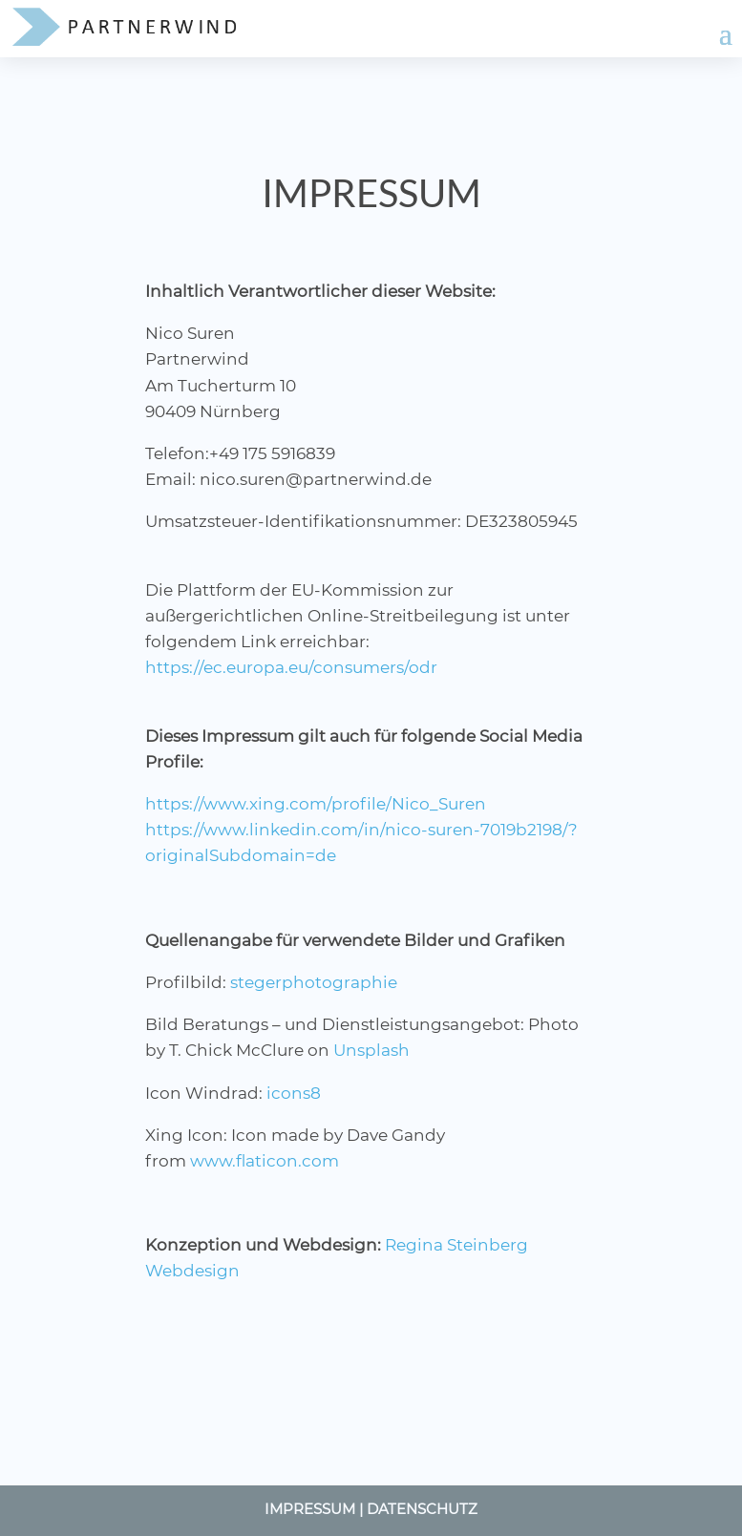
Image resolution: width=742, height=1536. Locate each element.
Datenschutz (422, 1509)
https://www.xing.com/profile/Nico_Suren (315, 803)
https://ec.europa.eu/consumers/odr (291, 667)
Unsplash (371, 1050)
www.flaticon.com (264, 1160)
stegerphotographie (313, 982)
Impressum (310, 1509)
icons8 (293, 1093)
